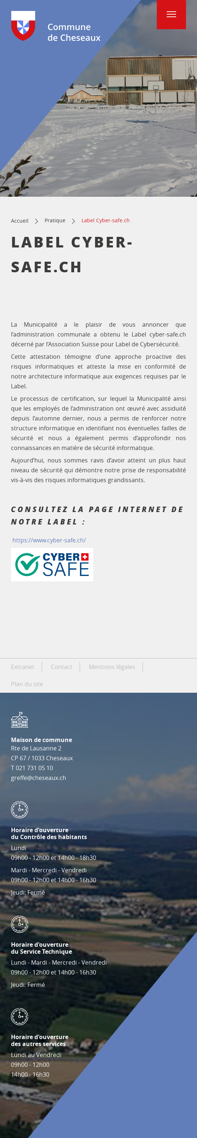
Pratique (55, 220)
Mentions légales (112, 667)
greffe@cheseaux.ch (38, 778)
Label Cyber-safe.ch (106, 220)
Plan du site (27, 684)
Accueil (20, 220)
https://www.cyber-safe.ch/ (49, 540)
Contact (61, 667)
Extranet (22, 667)
